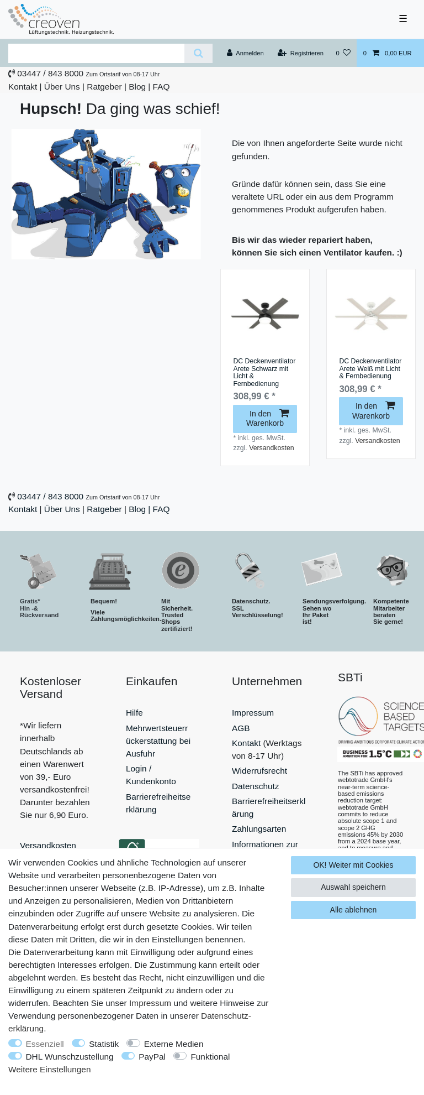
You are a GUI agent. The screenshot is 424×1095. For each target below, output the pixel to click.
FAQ (161, 86)
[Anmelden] (245, 53)
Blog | (139, 86)
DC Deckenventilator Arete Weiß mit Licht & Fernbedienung (370, 369)
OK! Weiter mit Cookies (353, 865)
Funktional (210, 1056)
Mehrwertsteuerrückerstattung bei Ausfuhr (158, 740)
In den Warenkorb (267, 418)
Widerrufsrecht (259, 770)
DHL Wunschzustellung (70, 1056)
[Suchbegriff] (96, 53)
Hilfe (134, 712)
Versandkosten (271, 448)
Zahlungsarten (259, 828)
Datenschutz (255, 786)
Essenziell (45, 1044)
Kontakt (22, 86)
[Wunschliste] (343, 53)
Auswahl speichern (353, 887)
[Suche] (198, 53)
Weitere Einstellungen (49, 1069)
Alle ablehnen (353, 909)
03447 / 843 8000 (50, 73)
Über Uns (62, 86)
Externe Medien (174, 1044)
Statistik (104, 1044)
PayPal (152, 1056)
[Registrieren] (301, 53)
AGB (241, 728)
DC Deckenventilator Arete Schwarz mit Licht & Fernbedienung (264, 373)
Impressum (253, 712)
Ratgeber (104, 86)
